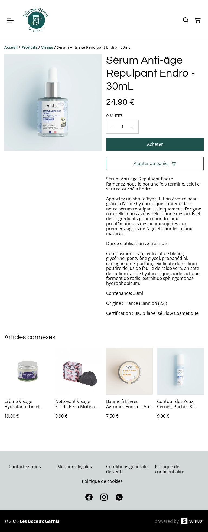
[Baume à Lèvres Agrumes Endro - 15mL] (129, 388)
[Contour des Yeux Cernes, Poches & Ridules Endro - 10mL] (180, 388)
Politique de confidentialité (169, 469)
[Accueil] (11, 47)
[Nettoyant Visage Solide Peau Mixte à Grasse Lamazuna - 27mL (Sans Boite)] (78, 388)
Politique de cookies (102, 481)
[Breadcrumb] (104, 47)
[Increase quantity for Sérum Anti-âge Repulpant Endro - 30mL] (133, 127)
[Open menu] (10, 20)
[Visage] (47, 47)
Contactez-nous (25, 467)
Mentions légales (74, 467)
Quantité (114, 116)
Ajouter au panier (155, 163)
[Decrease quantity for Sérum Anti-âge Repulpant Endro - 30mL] (111, 127)
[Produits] (29, 47)
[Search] (186, 20)
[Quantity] (122, 127)
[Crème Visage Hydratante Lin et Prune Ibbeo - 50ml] (27, 388)
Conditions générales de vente (128, 469)
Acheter (155, 144)
